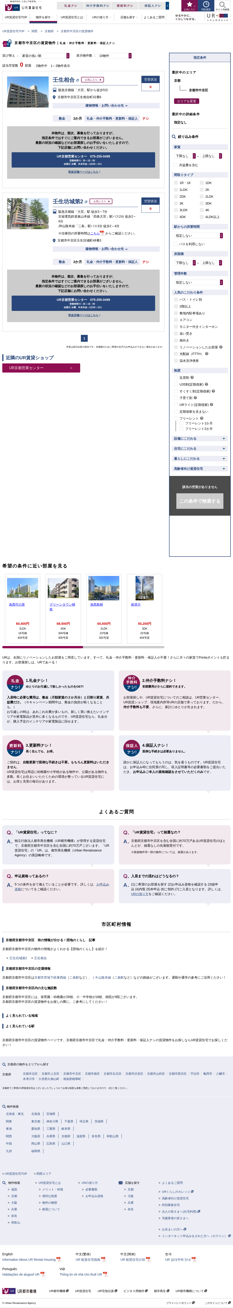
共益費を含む (188, 165)
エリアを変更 (186, 101)
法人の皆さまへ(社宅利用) (181, 1211)
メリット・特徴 (52, 1189)
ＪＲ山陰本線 (101, 977)
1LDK (184, 190)
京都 (14, 1196)
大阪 (14, 1202)
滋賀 (14, 1189)
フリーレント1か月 (199, 423)
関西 (34, 31)
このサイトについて (218, 1303)
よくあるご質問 (172, 1183)
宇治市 (195, 1073)
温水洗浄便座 (189, 360)
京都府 (49, 31)
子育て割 (186, 398)
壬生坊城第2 (18, 958)
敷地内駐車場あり (192, 313)
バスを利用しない (192, 244)
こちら (95, 233)
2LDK (209, 196)
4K (207, 210)
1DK (208, 183)
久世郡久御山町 (49, 1078)
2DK (183, 196)
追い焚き (186, 333)
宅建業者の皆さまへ (175, 1218)
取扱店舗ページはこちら (83, 171)
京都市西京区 (178, 1073)
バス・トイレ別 (191, 299)
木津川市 (29, 1078)
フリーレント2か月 (199, 429)
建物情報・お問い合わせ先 (104, 105)
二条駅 (74, 977)
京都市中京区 (72, 1073)
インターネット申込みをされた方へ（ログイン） (196, 1236)
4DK (183, 217)
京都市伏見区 (134, 1073)
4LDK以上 (212, 217)
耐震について (51, 1209)
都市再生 (161, 1291)
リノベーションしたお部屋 (199, 347)
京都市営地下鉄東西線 (50, 977)
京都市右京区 (113, 1073)
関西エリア (44, 1173)
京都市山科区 (156, 1073)
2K (207, 190)
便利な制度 (49, 1196)
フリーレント (189, 418)
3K (181, 203)
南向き (184, 340)
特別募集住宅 (171, 1205)
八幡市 (220, 1073)
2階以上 (185, 306)
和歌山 (15, 1222)
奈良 (14, 1216)
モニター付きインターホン (199, 326)
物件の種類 (49, 1202)
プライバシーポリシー (180, 1303)
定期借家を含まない (194, 411)
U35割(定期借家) (192, 384)
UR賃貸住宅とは (50, 1183)
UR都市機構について (191, 1291)
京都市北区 (30, 1073)
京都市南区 (92, 1073)
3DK (208, 203)
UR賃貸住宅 (83, 1291)
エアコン (186, 320)
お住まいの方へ (174, 1229)
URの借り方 (139, 894)
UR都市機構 (59, 1291)
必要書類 (91, 1189)
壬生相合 (40, 958)
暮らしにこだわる (187, 458)
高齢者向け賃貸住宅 (188, 468)
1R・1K (185, 183)
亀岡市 (207, 1073)
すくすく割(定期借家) (195, 391)
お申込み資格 (94, 1196)
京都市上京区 (50, 1073)
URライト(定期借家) (194, 405)
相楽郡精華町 (72, 1078)
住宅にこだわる (185, 448)
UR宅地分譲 (107, 1291)
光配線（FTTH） (192, 354)
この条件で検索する (199, 501)
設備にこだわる (185, 438)
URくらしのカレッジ (177, 1191)
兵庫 (14, 1209)
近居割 (184, 377)
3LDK (184, 210)
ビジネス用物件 (136, 1291)
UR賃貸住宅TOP (13, 31)
